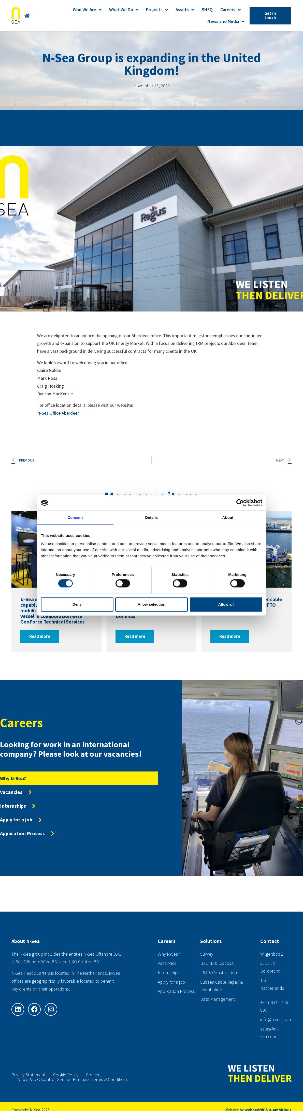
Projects (157, 10)
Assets (185, 10)
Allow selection (151, 604)
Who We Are (87, 10)
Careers (230, 10)
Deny (77, 604)
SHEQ (207, 9)
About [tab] (228, 517)
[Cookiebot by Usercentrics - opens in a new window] (240, 503)
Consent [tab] (75, 517)
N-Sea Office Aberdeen (58, 413)
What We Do (123, 10)
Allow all (226, 604)
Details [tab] (151, 517)
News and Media (225, 21)
